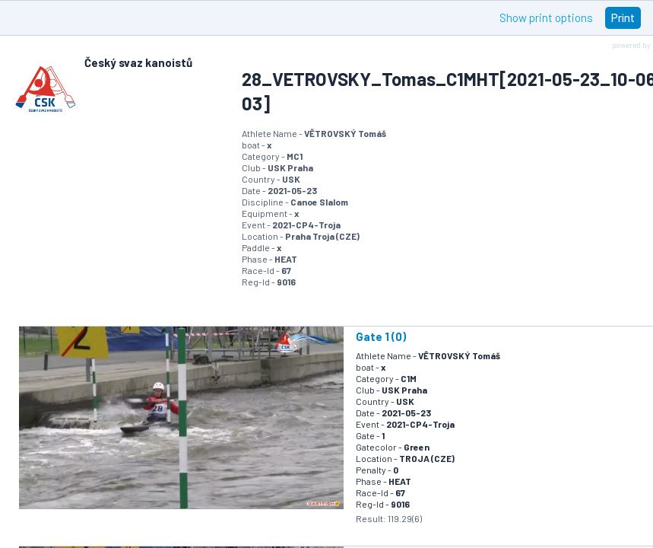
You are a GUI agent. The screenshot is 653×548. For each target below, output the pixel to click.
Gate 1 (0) (381, 336)
